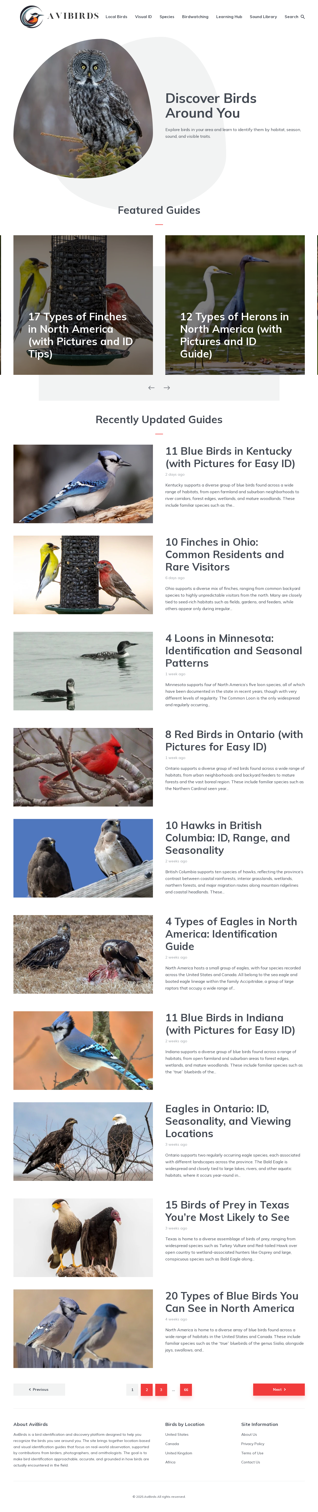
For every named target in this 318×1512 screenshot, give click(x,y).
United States (177, 1434)
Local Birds (116, 16)
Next (277, 1389)
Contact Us (250, 1462)
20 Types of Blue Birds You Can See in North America (232, 1301)
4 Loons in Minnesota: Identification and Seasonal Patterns (233, 650)
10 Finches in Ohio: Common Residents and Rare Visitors (224, 554)
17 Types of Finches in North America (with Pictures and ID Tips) (80, 335)
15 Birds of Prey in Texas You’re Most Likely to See (227, 1210)
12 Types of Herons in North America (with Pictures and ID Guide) (234, 335)
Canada (172, 1443)
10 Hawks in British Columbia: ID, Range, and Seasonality (227, 837)
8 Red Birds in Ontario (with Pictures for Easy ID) (234, 740)
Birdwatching (195, 16)
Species (167, 16)
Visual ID (143, 16)
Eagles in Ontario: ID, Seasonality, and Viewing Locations (228, 1120)
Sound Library (263, 16)
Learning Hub (229, 16)
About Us (249, 1434)
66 (186, 1389)
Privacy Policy (252, 1443)
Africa (170, 1462)
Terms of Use (252, 1453)
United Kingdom (178, 1453)
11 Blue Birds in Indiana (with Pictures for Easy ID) (230, 1023)
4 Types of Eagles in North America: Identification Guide (231, 933)
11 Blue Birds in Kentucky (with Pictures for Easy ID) (230, 457)
